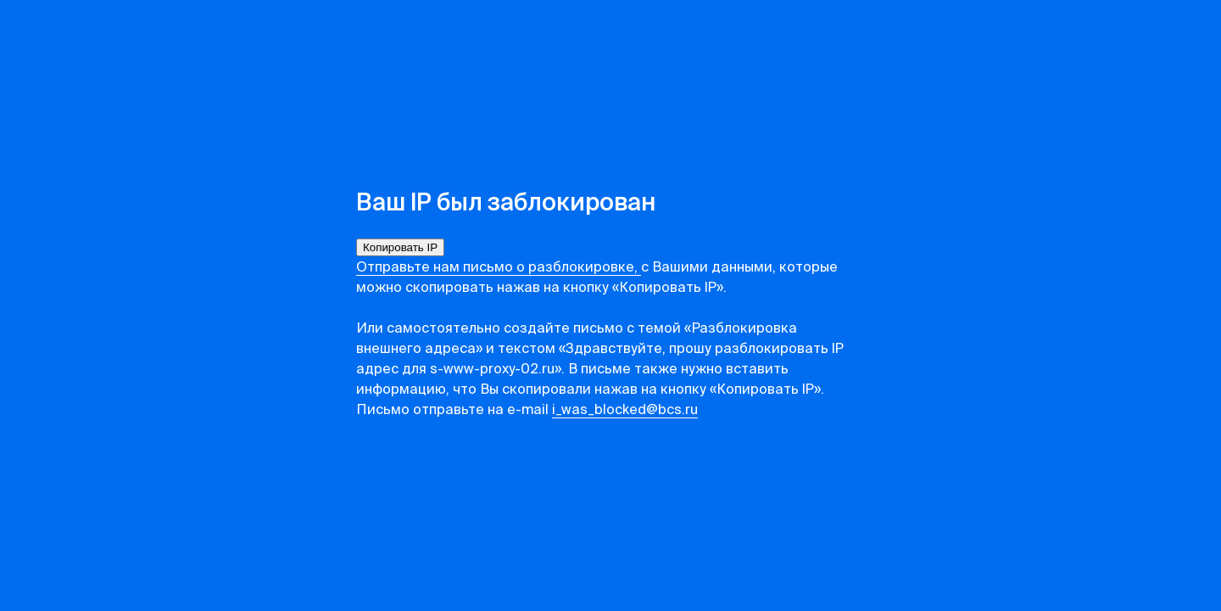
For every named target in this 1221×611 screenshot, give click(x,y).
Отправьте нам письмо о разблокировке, (498, 268)
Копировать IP (400, 247)
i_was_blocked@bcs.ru (625, 411)
